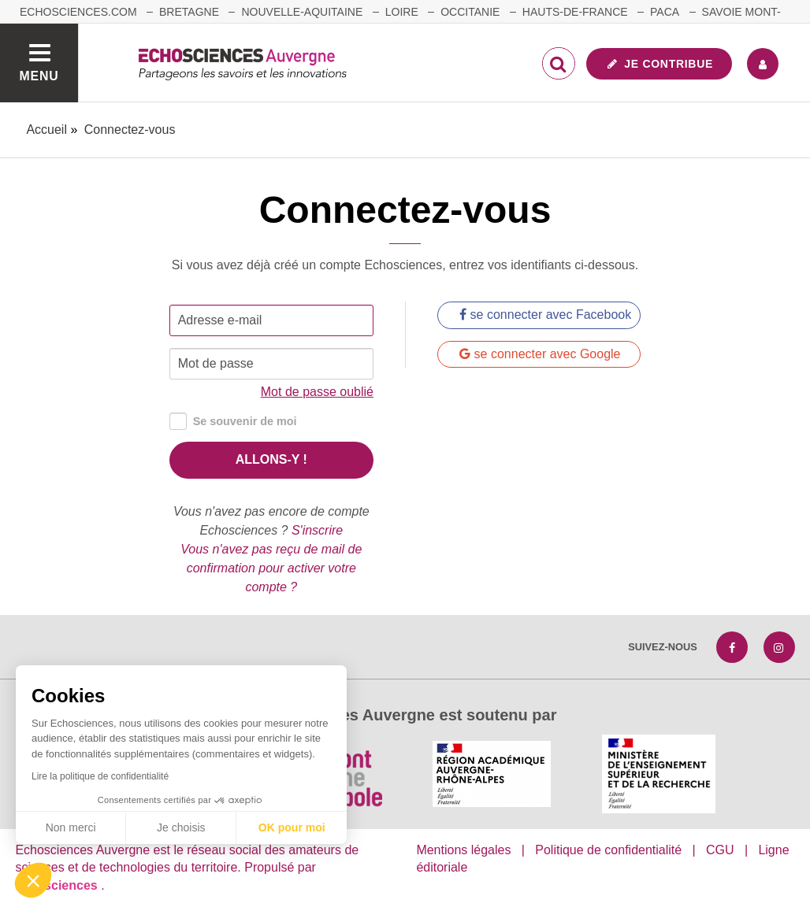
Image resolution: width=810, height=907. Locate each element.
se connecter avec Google (539, 354)
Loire (401, 12)
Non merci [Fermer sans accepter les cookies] (71, 827)
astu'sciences (58, 885)
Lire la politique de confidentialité (100, 776)
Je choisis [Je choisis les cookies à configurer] (181, 827)
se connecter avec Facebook (545, 314)
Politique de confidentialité (608, 850)
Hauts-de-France (575, 12)
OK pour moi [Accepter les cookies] (291, 827)
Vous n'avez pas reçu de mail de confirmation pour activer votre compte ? (271, 568)
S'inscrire (317, 530)
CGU (720, 850)
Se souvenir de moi (233, 421)
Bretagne (189, 12)
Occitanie (470, 12)
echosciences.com (78, 12)
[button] (33, 880)
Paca (664, 12)
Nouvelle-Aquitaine (301, 12)
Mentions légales (463, 850)
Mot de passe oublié (317, 391)
